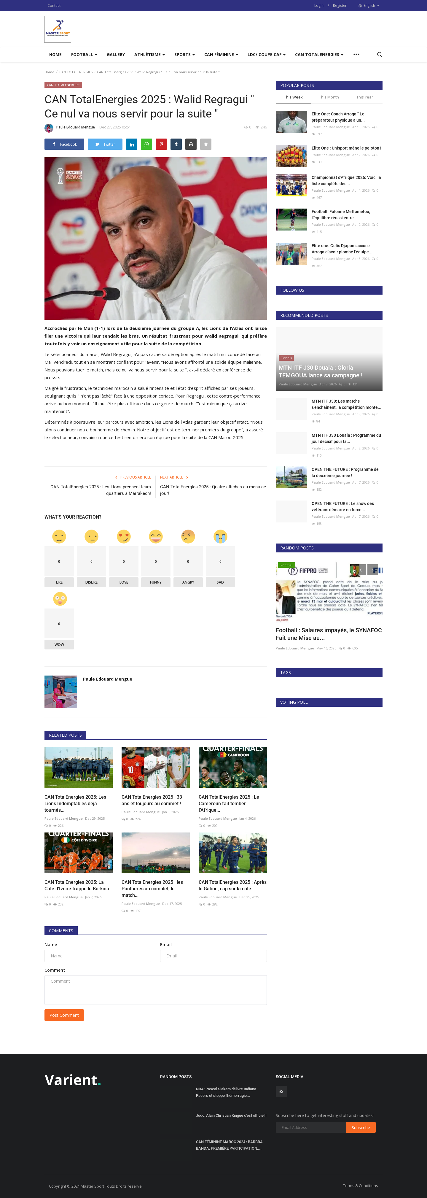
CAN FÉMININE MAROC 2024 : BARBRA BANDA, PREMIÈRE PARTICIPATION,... (229, 1145)
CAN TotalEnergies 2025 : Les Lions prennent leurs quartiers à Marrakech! (100, 490)
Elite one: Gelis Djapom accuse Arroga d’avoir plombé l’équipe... (342, 248)
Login (319, 5)
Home (55, 54)
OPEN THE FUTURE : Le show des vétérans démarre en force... (343, 506)
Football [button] (84, 54)
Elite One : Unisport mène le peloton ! (346, 148)
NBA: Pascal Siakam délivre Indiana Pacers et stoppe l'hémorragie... (226, 1092)
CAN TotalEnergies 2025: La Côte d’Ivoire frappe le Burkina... (78, 885)
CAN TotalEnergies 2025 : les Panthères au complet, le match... (152, 888)
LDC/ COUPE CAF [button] (267, 54)
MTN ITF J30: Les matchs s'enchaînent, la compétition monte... (346, 404)
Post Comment (64, 1015)
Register (340, 5)
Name (50, 944)
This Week (293, 97)
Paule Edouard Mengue (69, 128)
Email (166, 944)
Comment (54, 970)
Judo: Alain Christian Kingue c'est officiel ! (231, 1115)
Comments (61, 930)
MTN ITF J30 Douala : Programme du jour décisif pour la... (346, 438)
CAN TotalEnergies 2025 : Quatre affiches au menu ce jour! (213, 490)
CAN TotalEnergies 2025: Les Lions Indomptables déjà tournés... (75, 803)
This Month (329, 97)
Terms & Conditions (360, 1185)
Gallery (116, 54)
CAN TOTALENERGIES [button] (319, 54)
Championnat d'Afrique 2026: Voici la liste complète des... (346, 180)
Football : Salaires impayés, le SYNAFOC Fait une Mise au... (329, 634)
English (369, 5)
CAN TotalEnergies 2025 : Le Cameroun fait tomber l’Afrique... (229, 803)
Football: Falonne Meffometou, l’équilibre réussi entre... (341, 214)
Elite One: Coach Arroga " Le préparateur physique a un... (338, 117)
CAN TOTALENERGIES (76, 72)
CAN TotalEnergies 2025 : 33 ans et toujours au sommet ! (152, 800)
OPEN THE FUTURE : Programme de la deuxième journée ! (345, 472)
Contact (53, 5)
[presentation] (360, 569)
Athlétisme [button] (149, 54)
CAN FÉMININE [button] (221, 54)
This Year (364, 97)
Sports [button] (184, 54)
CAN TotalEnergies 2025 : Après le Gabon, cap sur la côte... (233, 885)
